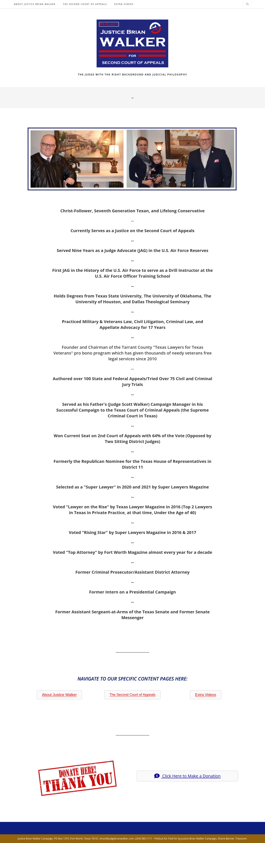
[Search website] (247, 4)
